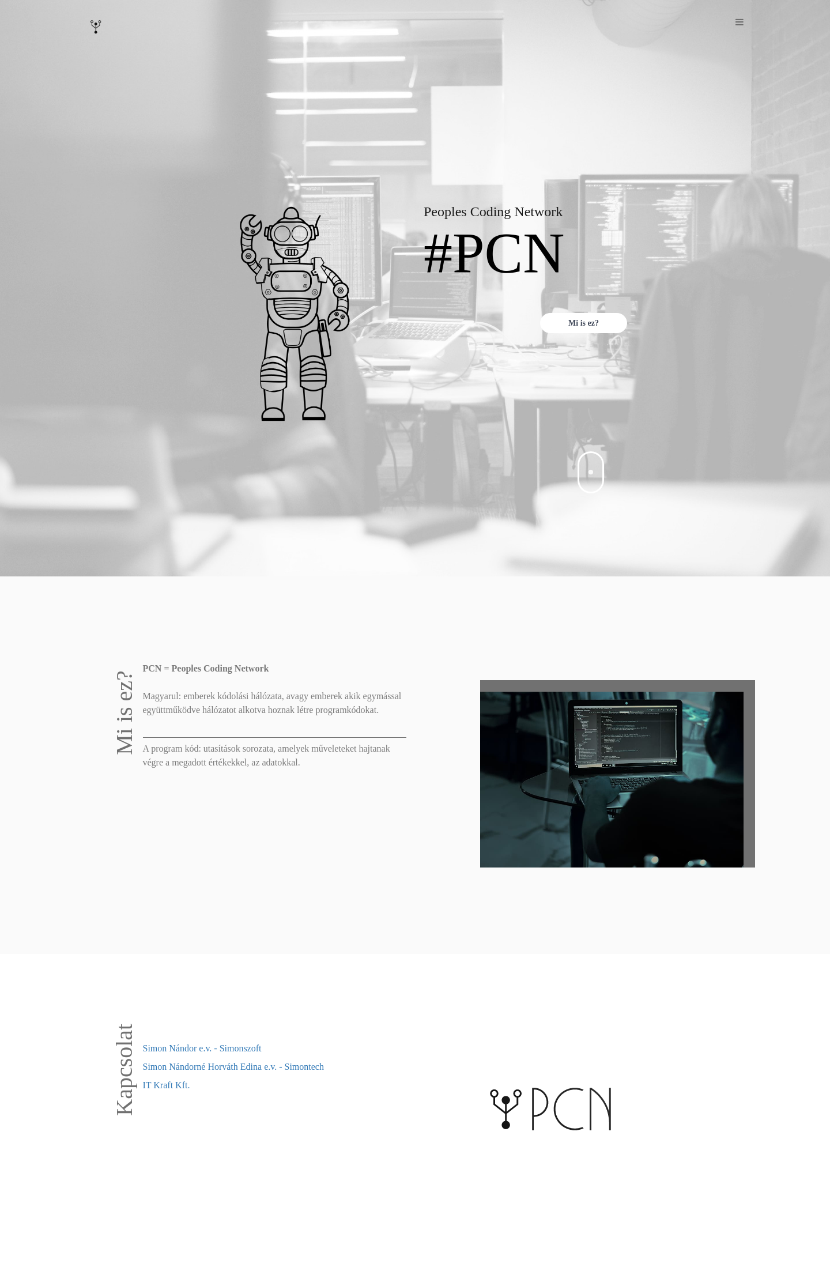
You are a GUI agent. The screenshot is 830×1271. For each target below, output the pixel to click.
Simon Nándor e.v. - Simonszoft (202, 1048)
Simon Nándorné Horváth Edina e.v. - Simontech (233, 1067)
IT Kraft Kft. (166, 1085)
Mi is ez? (583, 323)
